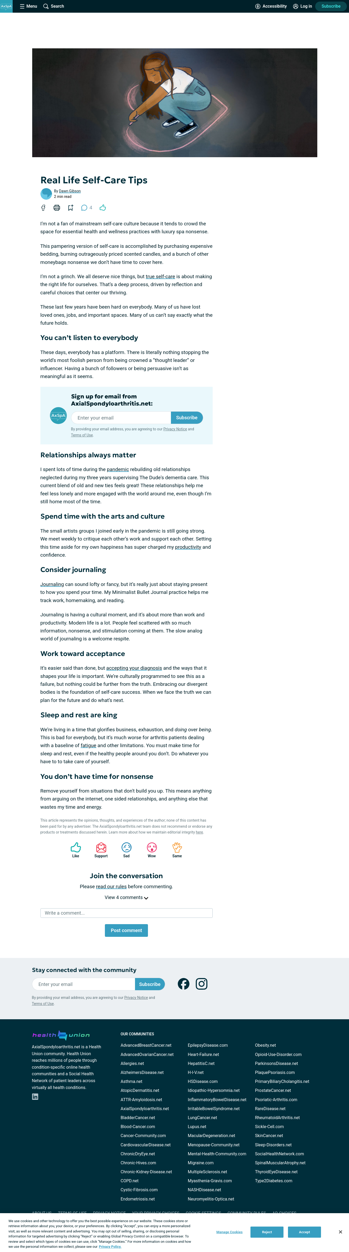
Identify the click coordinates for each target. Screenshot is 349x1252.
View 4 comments (126, 897)
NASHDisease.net (204, 1189)
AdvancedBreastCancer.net (146, 1045)
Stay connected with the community (84, 970)
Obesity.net (265, 1045)
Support (99, 850)
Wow (149, 850)
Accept (304, 1232)
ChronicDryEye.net (138, 1153)
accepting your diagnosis (134, 668)
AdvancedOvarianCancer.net (147, 1054)
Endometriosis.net (138, 1199)
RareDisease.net (270, 1108)
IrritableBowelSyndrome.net (214, 1108)
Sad (124, 850)
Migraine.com (201, 1162)
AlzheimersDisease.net (142, 1072)
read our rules (111, 886)
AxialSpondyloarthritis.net (145, 1108)
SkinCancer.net (269, 1135)
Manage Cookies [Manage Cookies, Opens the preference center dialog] (229, 1232)
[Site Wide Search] (53, 6)
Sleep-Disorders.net (273, 1144)
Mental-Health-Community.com (217, 1153)
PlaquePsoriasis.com (275, 1072)
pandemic (118, 469)
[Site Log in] (302, 6)
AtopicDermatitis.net (140, 1090)
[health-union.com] (61, 1034)
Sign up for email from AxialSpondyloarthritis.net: (112, 400)
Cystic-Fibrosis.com (139, 1189)
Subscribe (331, 6)
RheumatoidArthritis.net (277, 1117)
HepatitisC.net (201, 1063)
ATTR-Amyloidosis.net (141, 1099)
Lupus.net (197, 1126)
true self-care (160, 276)
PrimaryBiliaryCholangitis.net (282, 1081)
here (199, 832)
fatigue (88, 745)
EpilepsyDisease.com (208, 1045)
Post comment (126, 930)
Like (73, 850)
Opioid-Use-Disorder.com (278, 1054)
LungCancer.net (202, 1117)
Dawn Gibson (70, 191)
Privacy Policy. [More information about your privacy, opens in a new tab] (110, 1247)
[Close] (340, 1232)
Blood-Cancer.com (138, 1126)
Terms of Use (82, 435)
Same (175, 850)
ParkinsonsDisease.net (276, 1063)
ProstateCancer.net (273, 1090)
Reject (267, 1232)
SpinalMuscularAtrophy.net (280, 1162)
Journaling (52, 584)
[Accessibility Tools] (271, 6)
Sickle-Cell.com (269, 1126)
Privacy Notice (175, 429)
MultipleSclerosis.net (207, 1171)
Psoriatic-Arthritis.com (276, 1099)
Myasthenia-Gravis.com (210, 1180)
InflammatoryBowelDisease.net (217, 1099)
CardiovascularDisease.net (146, 1144)
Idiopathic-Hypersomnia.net (214, 1090)
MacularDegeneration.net (211, 1135)
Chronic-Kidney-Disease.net (146, 1171)
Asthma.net (131, 1081)
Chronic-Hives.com (138, 1162)
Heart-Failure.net (203, 1054)
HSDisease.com (203, 1081)
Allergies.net (132, 1063)
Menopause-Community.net (214, 1144)
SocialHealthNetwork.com (279, 1153)
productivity (188, 547)
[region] (174, 1232)
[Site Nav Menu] (28, 6)
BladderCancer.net (138, 1117)
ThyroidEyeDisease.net (276, 1171)
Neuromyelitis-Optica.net (211, 1199)
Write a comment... (65, 913)
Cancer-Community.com (143, 1135)
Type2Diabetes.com (273, 1180)
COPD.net (130, 1180)
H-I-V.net (196, 1072)
